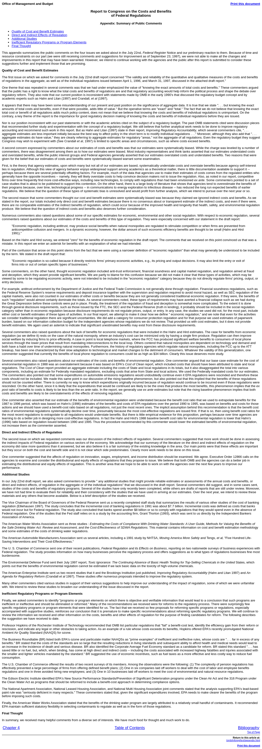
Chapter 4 (11, 728)
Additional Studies (24, 38)
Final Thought (21, 46)
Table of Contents (130, 728)
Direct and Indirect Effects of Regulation (39, 35)
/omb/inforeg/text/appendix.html (243, 740)
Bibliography (248, 728)
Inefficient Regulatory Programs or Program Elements (49, 42)
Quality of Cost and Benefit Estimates (38, 31)
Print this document (245, 4)
